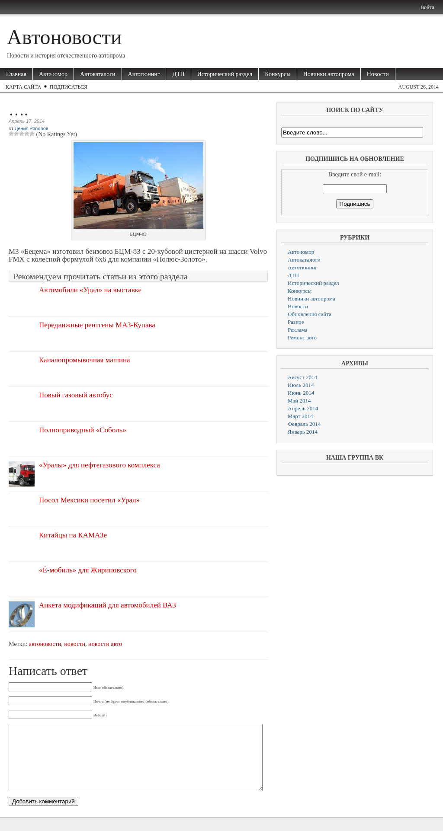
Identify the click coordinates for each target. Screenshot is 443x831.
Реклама (297, 329)
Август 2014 (302, 377)
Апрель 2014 (303, 408)
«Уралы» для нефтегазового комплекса (99, 465)
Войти (427, 7)
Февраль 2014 (304, 424)
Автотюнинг (144, 74)
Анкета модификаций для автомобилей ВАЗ (107, 605)
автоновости (45, 643)
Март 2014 (300, 416)
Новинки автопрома (328, 74)
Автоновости (64, 37)
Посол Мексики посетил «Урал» (89, 500)
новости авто (105, 643)
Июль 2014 (301, 385)
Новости (378, 74)
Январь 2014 (303, 431)
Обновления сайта (309, 314)
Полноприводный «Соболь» (82, 430)
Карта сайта (23, 87)
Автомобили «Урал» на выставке (90, 290)
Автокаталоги (98, 74)
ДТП (178, 74)
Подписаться (68, 87)
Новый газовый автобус (76, 395)
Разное (296, 322)
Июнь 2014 (301, 393)
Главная (16, 74)
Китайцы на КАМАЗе (73, 535)
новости (74, 643)
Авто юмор (53, 74)
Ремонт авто (302, 337)
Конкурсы (277, 74)
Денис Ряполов (31, 128)
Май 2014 (299, 400)
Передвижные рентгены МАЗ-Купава (97, 325)
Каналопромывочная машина (84, 360)
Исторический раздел (225, 74)
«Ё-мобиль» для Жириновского (88, 570)
